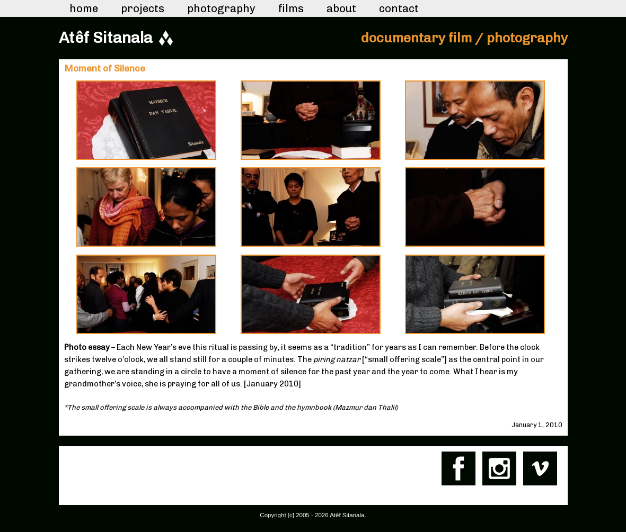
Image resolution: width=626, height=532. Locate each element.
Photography (221, 8)
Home (83, 8)
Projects (142, 8)
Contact (399, 8)
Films (291, 8)
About (341, 8)
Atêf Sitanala (106, 38)
